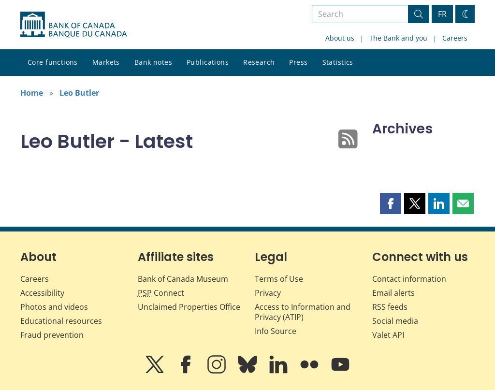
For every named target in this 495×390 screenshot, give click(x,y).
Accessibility (42, 293)
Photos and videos (54, 307)
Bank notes (153, 62)
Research (259, 62)
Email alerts (393, 293)
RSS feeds (390, 307)
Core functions (53, 62)
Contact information (409, 279)
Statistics (337, 62)
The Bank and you (398, 38)
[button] (390, 203)
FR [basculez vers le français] (442, 14)
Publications (208, 62)
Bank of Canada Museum (183, 279)
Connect (161, 293)
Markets (106, 62)
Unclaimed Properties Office (189, 307)
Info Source (275, 331)
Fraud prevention (52, 335)
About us (339, 38)
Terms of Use (279, 279)
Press (298, 62)
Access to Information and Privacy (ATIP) (302, 312)
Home (31, 92)
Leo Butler (79, 92)
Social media (395, 321)
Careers (454, 38)
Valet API (388, 335)
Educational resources (61, 321)
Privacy (268, 293)
